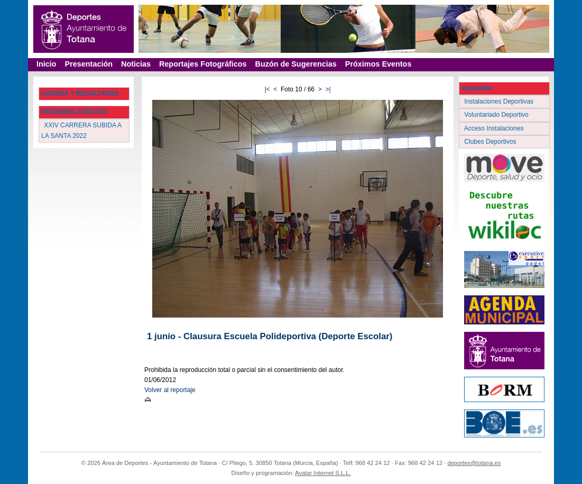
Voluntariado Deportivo (497, 114)
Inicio (46, 64)
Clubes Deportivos (491, 141)
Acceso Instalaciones (495, 128)
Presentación (89, 64)
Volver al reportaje (170, 390)
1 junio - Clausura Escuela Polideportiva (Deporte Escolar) (269, 336)
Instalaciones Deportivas (500, 101)
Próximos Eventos (378, 64)
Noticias (136, 64)
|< (267, 89)
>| (327, 89)
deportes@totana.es (474, 463)
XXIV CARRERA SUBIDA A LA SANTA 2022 (81, 130)
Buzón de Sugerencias (296, 64)
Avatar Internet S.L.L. (323, 473)
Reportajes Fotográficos (203, 64)
